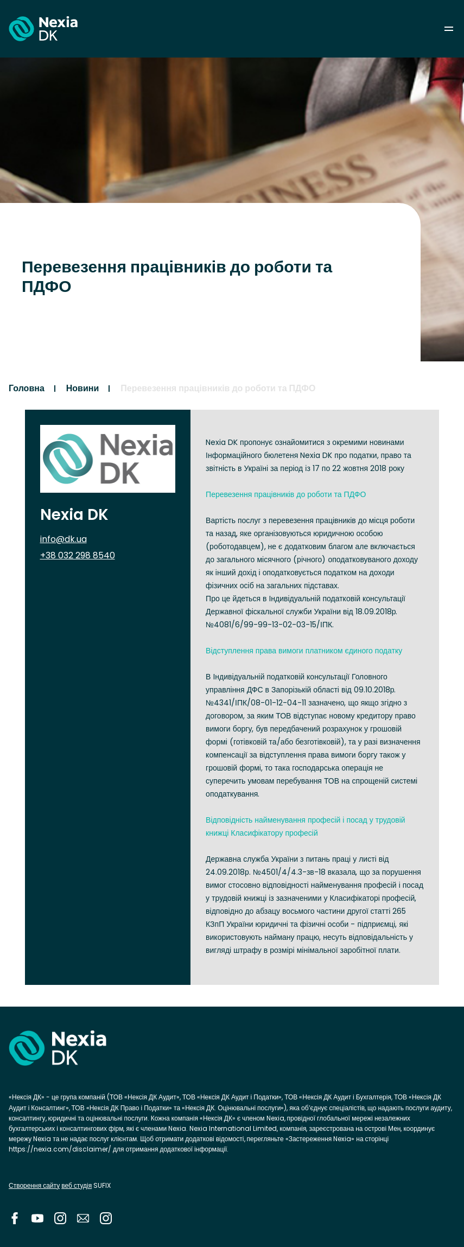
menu (448, 28)
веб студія (76, 1185)
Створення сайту (34, 1185)
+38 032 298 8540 (77, 555)
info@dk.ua (63, 539)
